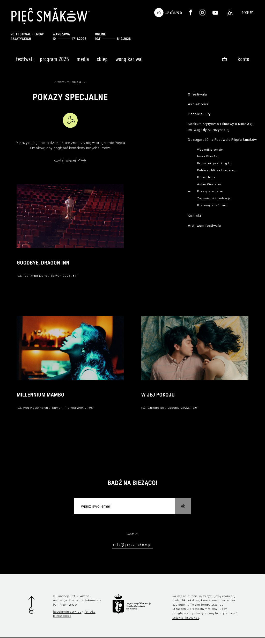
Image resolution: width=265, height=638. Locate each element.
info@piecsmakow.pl (132, 545)
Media (83, 61)
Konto (243, 59)
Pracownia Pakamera (84, 601)
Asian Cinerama (209, 184)
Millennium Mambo (40, 395)
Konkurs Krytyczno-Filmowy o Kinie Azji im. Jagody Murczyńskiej (221, 127)
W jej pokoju (158, 395)
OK (183, 506)
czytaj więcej (65, 160)
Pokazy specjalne (210, 191)
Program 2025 (54, 61)
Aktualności (198, 104)
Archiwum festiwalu (204, 226)
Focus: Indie (206, 177)
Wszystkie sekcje (210, 149)
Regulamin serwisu (67, 612)
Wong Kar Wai (129, 61)
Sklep (102, 61)
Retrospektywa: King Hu (214, 163)
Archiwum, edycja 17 (70, 82)
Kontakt (194, 216)
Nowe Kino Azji (208, 156)
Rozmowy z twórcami (212, 205)
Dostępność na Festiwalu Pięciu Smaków (222, 140)
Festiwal (23, 59)
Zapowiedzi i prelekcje (214, 198)
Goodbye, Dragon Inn (43, 263)
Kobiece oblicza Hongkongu (217, 170)
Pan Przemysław (65, 605)
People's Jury (199, 114)
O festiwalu (197, 94)
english (247, 12)
